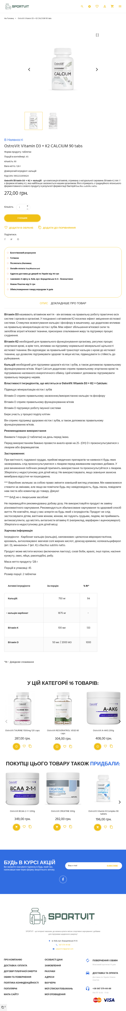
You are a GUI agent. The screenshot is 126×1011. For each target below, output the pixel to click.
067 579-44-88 (64, 945)
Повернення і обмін (105, 960)
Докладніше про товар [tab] (68, 303)
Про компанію (13, 960)
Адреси (49, 977)
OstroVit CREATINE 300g (63, 811)
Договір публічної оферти (20, 971)
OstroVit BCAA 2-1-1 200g (22, 811)
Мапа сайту (11, 994)
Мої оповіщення (55, 994)
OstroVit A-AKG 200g (103, 730)
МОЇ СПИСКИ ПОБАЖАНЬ (59, 989)
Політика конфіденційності (21, 983)
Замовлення (53, 965)
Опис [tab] (44, 303)
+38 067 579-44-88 (102, 988)
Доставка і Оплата (15, 965)
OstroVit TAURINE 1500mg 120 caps (22, 730)
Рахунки (50, 971)
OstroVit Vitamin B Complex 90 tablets (103, 813)
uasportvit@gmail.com (64, 949)
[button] (104, 7)
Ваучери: (50, 983)
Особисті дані (54, 960)
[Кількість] (23, 207)
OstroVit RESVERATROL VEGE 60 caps (63, 732)
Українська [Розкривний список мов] (72, 7)
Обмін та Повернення (17, 977)
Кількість (8, 207)
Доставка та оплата (105, 973)
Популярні (10, 989)
